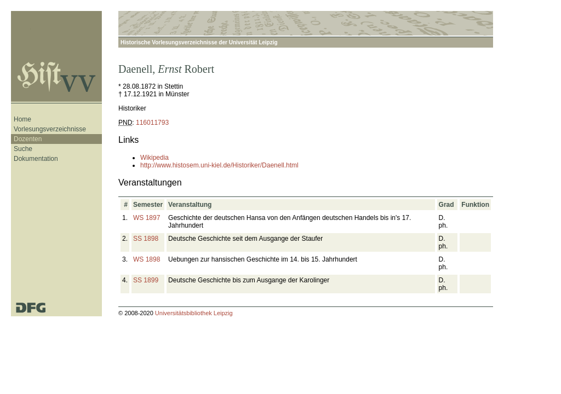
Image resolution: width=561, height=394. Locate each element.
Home (22, 119)
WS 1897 (146, 218)
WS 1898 (146, 259)
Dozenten (28, 139)
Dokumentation (36, 159)
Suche (23, 149)
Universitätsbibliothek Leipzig (194, 313)
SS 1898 (145, 238)
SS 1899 (145, 280)
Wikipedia (154, 157)
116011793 (152, 122)
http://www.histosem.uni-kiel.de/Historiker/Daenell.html (219, 165)
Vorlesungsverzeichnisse (50, 129)
